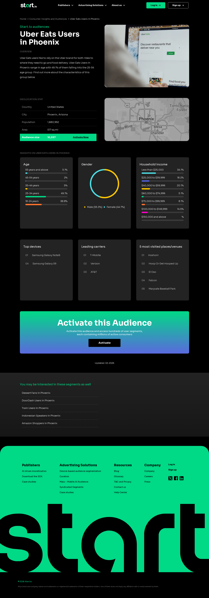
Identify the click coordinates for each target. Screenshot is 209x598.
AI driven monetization (34, 471)
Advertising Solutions (90, 5)
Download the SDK (32, 476)
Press (147, 481)
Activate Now (81, 137)
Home (23, 19)
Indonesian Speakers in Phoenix (41, 415)
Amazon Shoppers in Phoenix (39, 423)
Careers (148, 476)
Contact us (120, 487)
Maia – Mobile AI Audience (74, 481)
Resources (123, 465)
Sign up (176, 5)
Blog (116, 471)
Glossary (118, 476)
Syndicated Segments (71, 487)
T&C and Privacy (122, 481)
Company (151, 465)
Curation (64, 476)
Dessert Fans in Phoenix (36, 392)
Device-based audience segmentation (80, 471)
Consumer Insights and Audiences (48, 19)
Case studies (29, 481)
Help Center (120, 492)
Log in (154, 5)
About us (117, 5)
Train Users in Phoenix (35, 408)
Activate (105, 343)
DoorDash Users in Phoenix (38, 400)
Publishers (64, 5)
